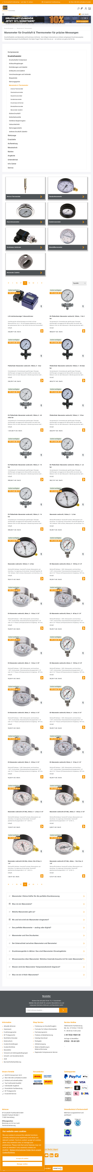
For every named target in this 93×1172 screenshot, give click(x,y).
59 (29, 283)
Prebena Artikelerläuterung (44, 1035)
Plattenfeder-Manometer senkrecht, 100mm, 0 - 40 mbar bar (67, 367)
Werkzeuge (12, 135)
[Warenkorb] (89, 8)
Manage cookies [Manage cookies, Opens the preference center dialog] (22, 1164)
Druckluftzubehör (14, 56)
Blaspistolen (13, 78)
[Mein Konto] (85, 8)
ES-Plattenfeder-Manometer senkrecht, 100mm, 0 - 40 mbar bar (25, 416)
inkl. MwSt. (84, 14)
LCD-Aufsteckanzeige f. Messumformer (20, 316)
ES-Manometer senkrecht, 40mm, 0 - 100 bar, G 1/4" (66, 564)
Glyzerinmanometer (16, 96)
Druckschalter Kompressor (18, 60)
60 (33, 283)
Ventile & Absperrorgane (17, 121)
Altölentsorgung (40, 1044)
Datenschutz (8, 1041)
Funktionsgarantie (10, 1032)
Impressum (7, 1029)
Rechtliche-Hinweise (10, 1038)
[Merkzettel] (82, 8)
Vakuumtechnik (14, 124)
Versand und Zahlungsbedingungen (16, 1053)
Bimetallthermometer (17, 106)
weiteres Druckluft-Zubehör (18, 131)
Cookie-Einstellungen (11, 1044)
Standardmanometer (17, 92)
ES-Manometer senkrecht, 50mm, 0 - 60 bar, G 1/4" (23, 712)
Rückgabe (38, 1041)
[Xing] (56, 1155)
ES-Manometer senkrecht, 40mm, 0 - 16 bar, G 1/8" (23, 663)
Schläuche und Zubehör (17, 71)
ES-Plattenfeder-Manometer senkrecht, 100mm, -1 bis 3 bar (67, 317)
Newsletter (7, 1050)
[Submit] (63, 1010)
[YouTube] (46, 1155)
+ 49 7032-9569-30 (72, 1035)
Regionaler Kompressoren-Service (46, 1052)
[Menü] (3, 14)
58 (25, 283)
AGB (5, 1059)
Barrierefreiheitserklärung (12, 1062)
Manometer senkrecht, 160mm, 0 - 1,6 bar (63, 514)
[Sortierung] (79, 283)
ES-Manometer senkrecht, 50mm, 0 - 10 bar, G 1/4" (65, 762)
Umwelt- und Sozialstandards (14, 1056)
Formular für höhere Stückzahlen (46, 1029)
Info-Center (12, 164)
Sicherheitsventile (15, 117)
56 (17, 283)
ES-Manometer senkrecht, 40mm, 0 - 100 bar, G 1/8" (66, 663)
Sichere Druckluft (14, 113)
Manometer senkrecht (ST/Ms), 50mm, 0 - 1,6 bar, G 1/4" (25, 811)
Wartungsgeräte (14, 81)
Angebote (11, 156)
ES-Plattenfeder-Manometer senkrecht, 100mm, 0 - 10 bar (25, 466)
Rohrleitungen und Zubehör (18, 67)
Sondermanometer (16, 99)
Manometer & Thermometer (18, 85)
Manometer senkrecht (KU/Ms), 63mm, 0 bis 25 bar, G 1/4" (24, 862)
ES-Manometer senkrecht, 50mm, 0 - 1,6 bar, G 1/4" (66, 712)
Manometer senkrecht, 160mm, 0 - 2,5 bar (21, 564)
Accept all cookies (22, 1158)
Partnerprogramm (41, 1032)
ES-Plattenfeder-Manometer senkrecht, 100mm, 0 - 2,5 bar (67, 466)
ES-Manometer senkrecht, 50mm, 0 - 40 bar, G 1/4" (65, 613)
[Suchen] (78, 8)
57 (21, 283)
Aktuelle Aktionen (9, 1026)
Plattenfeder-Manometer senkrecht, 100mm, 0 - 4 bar (24, 366)
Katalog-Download (41, 1038)
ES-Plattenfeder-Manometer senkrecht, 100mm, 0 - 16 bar (25, 515)
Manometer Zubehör (17, 110)
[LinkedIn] (51, 1155)
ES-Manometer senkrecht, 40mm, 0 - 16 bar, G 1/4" (23, 613)
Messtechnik (12, 148)
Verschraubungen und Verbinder (20, 74)
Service (10, 168)
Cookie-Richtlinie (9, 1047)
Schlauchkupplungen (16, 63)
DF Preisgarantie (9, 1035)
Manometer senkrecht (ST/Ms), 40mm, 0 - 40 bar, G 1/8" (67, 811)
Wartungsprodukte (15, 128)
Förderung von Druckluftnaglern (45, 1026)
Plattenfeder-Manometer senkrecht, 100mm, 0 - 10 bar (67, 415)
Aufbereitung (13, 144)
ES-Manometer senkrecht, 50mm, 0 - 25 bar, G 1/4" (23, 762)
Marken (11, 152)
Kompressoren (13, 52)
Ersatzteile (12, 139)
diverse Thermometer (17, 89)
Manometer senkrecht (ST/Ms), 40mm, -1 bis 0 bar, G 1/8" (66, 862)
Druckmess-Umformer (17, 103)
